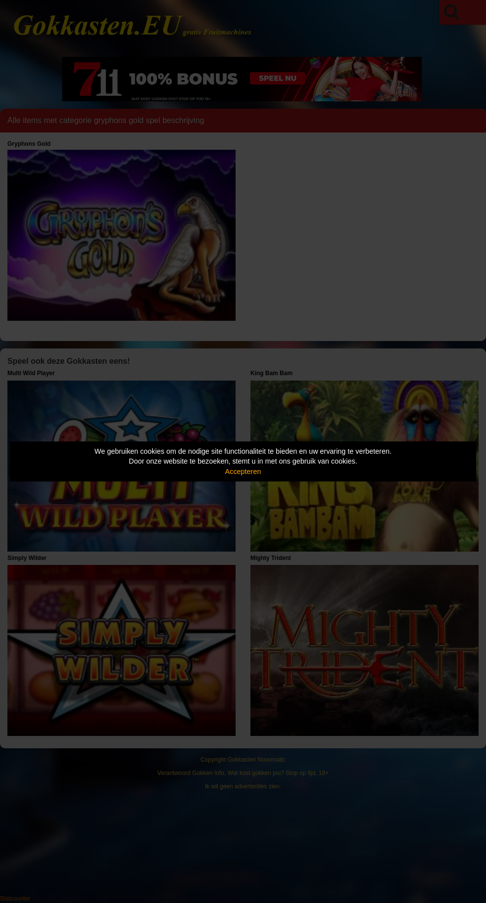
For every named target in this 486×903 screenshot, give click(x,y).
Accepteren (243, 471)
